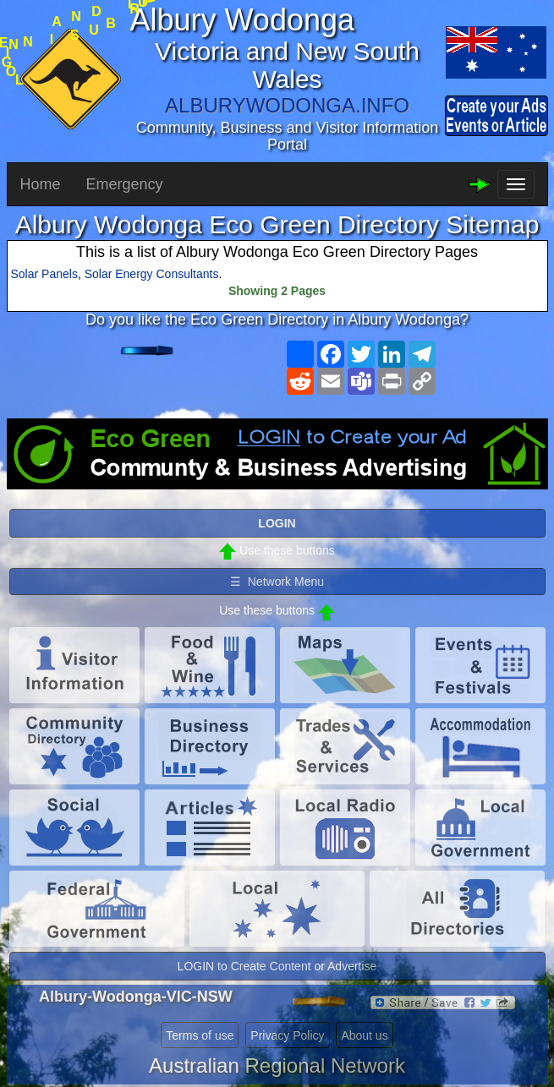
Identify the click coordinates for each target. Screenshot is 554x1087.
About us (364, 1035)
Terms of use (199, 1035)
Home (40, 184)
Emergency (124, 184)
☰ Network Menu (277, 581)
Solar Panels (44, 274)
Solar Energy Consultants (152, 274)
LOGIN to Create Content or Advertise (277, 966)
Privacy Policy (287, 1035)
